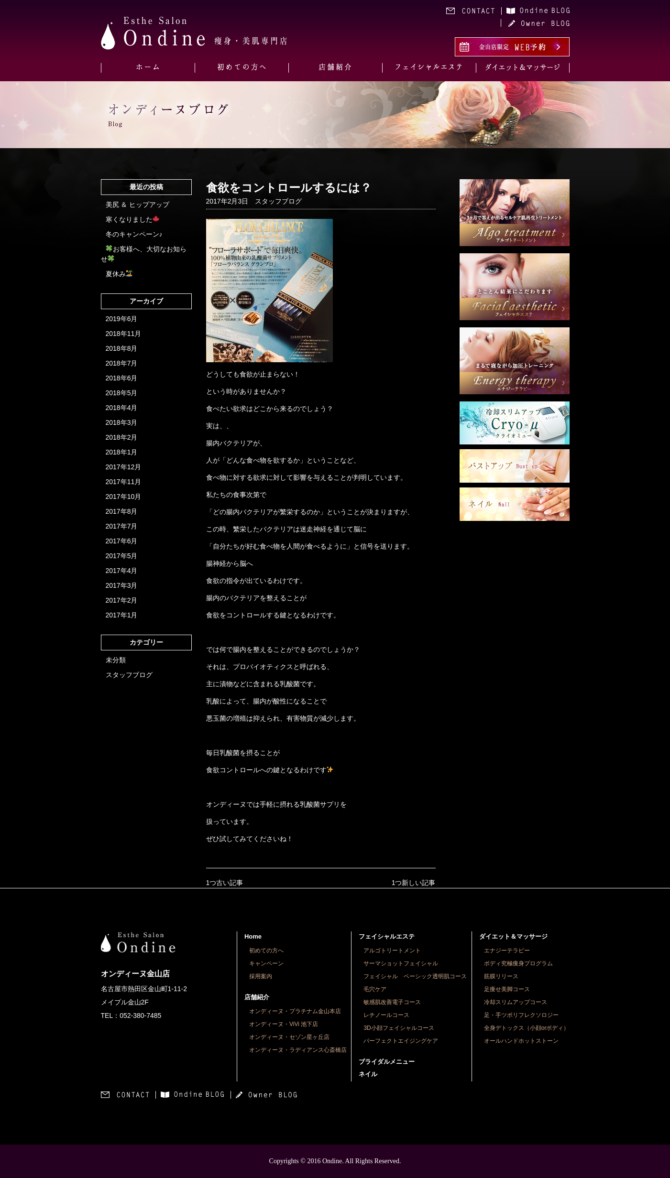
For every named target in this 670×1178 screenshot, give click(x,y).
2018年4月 (122, 407)
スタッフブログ (129, 675)
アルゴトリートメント (392, 950)
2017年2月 (122, 600)
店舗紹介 (256, 997)
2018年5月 (122, 393)
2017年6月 (122, 541)
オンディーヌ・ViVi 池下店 (283, 1024)
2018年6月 (122, 378)
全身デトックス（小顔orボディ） (527, 1028)
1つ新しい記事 (414, 882)
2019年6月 (122, 319)
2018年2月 (122, 437)
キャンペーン (266, 963)
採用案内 (260, 976)
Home (253, 936)
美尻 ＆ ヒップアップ (138, 204)
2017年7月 (122, 526)
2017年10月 (124, 496)
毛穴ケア (374, 989)
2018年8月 (122, 348)
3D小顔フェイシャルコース (398, 1028)
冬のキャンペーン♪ (134, 234)
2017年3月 (122, 585)
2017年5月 (122, 556)
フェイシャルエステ (387, 936)
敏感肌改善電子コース (392, 1002)
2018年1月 (122, 452)
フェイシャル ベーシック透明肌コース (415, 976)
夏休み (119, 274)
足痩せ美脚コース (507, 989)
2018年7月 (122, 363)
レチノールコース (386, 1015)
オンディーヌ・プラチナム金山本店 (295, 1011)
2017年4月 (122, 570)
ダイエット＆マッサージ (513, 936)
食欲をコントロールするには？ (289, 187)
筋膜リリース (501, 976)
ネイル (368, 1074)
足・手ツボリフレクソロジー (521, 1015)
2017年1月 (122, 615)
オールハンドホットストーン (521, 1041)
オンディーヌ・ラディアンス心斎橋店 (298, 1050)
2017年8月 (122, 511)
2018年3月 (122, 422)
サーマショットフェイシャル (400, 963)
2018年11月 (124, 333)
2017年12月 (124, 467)
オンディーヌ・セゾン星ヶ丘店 (289, 1037)
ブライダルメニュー (387, 1061)
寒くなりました (133, 219)
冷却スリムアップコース (515, 1002)
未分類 (116, 660)
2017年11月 (124, 482)
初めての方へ (266, 950)
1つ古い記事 (224, 882)
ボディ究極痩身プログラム (518, 963)
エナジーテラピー (507, 950)
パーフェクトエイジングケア (400, 1041)
